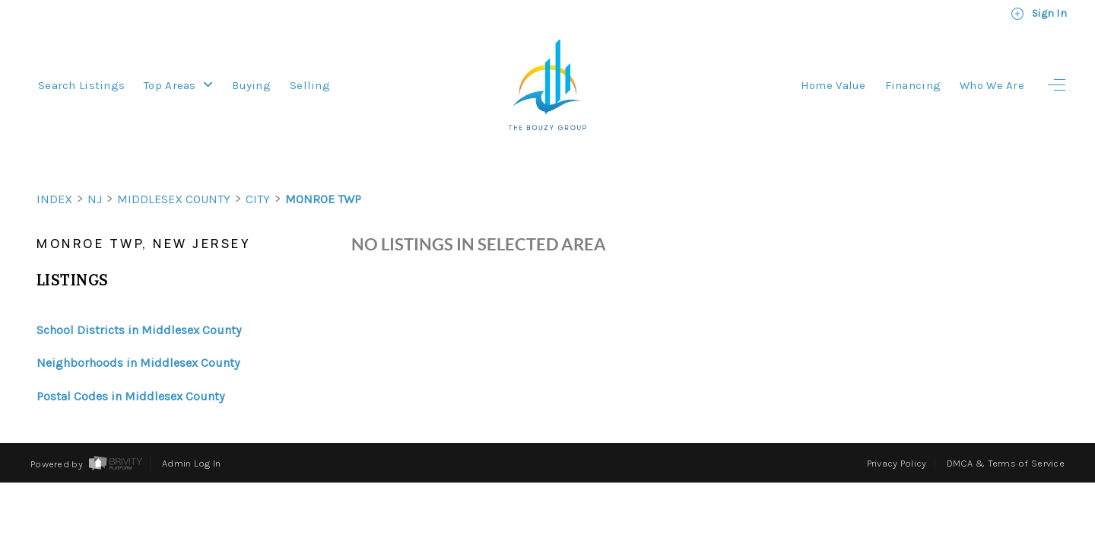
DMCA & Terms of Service (1006, 435)
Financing (913, 85)
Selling (310, 85)
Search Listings (81, 85)
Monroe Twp (323, 171)
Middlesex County (173, 171)
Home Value (833, 85)
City (258, 171)
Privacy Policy (897, 435)
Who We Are (992, 85)
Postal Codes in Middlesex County (130, 369)
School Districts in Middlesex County (138, 302)
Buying (251, 85)
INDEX (54, 171)
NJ (94, 171)
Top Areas (178, 85)
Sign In (1039, 14)
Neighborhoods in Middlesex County (138, 335)
